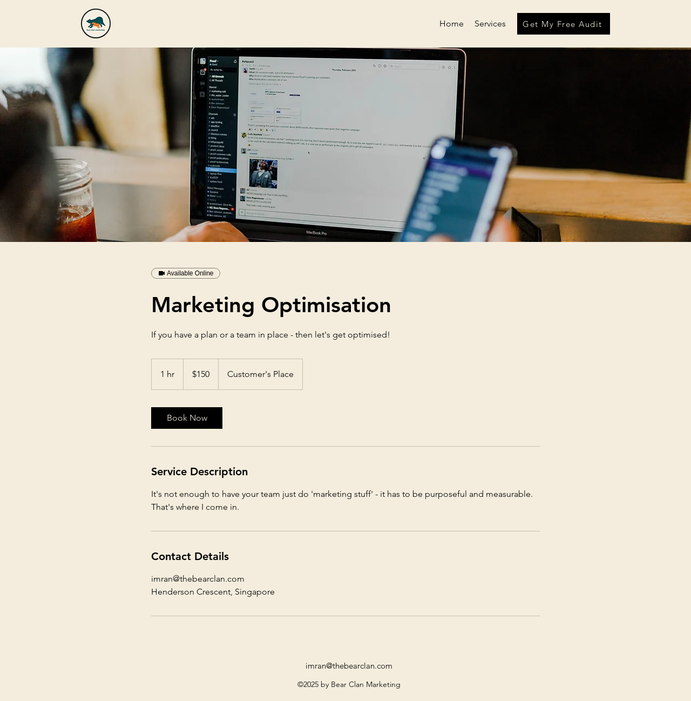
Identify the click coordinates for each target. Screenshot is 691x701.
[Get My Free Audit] (563, 24)
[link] (186, 418)
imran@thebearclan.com (349, 665)
